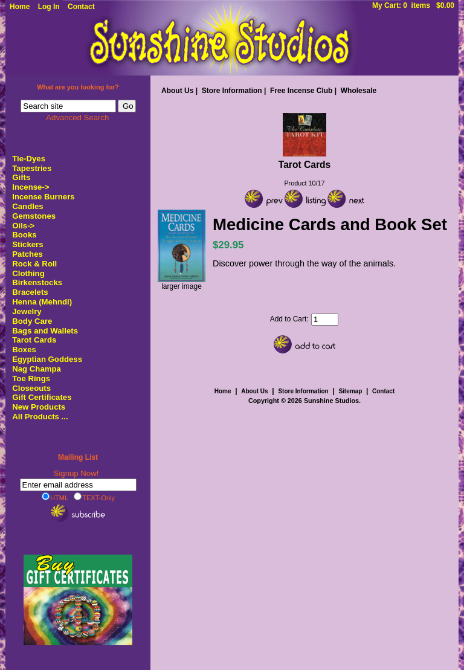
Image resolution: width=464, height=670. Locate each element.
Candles (27, 206)
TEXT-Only (94, 497)
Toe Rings (31, 378)
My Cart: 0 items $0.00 (413, 5)
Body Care (32, 321)
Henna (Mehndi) (42, 301)
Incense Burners (43, 196)
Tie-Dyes (28, 158)
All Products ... (40, 416)
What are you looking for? (78, 87)
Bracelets (30, 292)
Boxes (24, 349)
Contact (81, 6)
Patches (27, 254)
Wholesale (358, 90)
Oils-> (23, 225)
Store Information (232, 90)
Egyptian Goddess (47, 359)
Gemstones (34, 216)
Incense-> (30, 187)
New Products (38, 406)
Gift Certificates (41, 397)
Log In (49, 6)
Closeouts (31, 388)
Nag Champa (36, 368)
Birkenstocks (37, 282)
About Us (177, 90)
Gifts (21, 177)
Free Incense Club (301, 90)
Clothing (28, 273)
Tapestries (31, 168)
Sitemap (350, 391)
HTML (55, 497)
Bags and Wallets (45, 330)
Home (20, 6)
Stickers (27, 244)
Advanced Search (77, 117)
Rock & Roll (34, 263)
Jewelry (26, 311)
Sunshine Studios (331, 400)
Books (24, 234)
